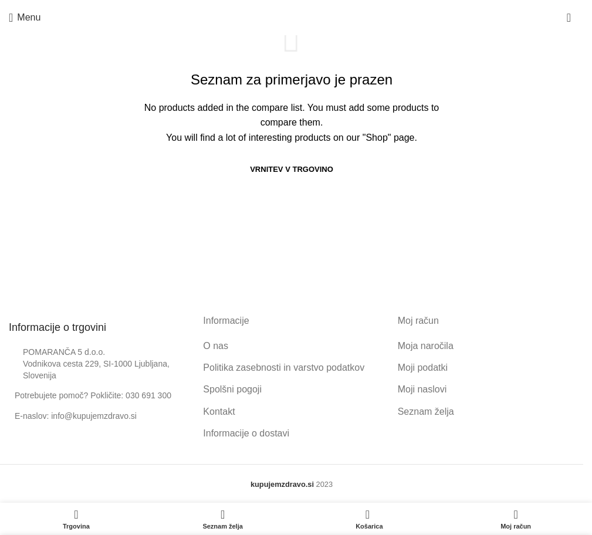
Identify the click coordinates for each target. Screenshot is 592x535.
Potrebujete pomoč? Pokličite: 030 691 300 (93, 395)
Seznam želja (426, 412)
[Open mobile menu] (24, 17)
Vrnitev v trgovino (291, 169)
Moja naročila (426, 346)
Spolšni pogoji (232, 389)
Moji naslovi (422, 389)
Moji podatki (423, 368)
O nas (215, 346)
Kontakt (219, 412)
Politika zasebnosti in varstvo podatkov (283, 368)
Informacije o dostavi (246, 433)
